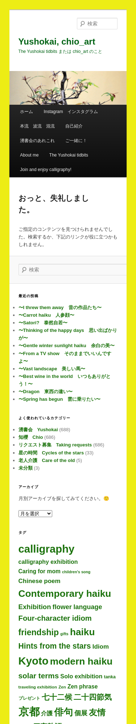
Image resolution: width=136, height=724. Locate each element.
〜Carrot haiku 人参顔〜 (46, 315)
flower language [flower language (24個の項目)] (77, 607)
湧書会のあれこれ (37, 140)
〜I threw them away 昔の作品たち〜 (60, 307)
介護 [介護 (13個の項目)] (47, 713)
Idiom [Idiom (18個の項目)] (100, 646)
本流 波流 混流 (37, 126)
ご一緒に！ (76, 140)
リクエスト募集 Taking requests (55, 445)
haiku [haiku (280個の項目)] (82, 632)
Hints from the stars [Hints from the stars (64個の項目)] (54, 646)
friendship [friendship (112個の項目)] (38, 632)
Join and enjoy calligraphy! (45, 169)
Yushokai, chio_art (56, 41)
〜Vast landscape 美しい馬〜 (52, 368)
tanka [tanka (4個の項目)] (110, 676)
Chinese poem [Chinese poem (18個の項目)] (39, 581)
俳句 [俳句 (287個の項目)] (63, 712)
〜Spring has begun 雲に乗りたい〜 (59, 399)
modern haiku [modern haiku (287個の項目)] (81, 661)
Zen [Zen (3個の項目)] (62, 687)
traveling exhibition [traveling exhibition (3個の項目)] (37, 687)
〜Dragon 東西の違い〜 (45, 391)
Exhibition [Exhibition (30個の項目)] (34, 607)
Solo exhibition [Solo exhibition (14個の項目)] (81, 676)
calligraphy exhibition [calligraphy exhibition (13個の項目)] (48, 562)
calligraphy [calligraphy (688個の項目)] (46, 549)
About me (29, 155)
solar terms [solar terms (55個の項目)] (38, 675)
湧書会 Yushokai (38, 429)
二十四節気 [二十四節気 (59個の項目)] (93, 697)
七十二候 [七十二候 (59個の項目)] (57, 697)
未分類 (25, 468)
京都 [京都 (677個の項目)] (29, 711)
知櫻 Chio (30, 437)
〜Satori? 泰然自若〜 (43, 322)
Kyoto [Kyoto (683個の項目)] (33, 661)
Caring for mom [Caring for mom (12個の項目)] (39, 571)
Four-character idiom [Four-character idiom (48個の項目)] (55, 618)
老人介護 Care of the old (46, 460)
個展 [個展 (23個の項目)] (80, 713)
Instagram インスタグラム (71, 111)
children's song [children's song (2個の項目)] (76, 572)
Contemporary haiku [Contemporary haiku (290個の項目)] (64, 593)
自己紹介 (74, 126)
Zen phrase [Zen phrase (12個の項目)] (82, 686)
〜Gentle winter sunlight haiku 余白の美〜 (66, 345)
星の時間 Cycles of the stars (51, 452)
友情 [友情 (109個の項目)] (97, 712)
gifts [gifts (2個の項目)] (64, 634)
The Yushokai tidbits (68, 155)
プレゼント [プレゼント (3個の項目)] (29, 698)
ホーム (26, 111)
